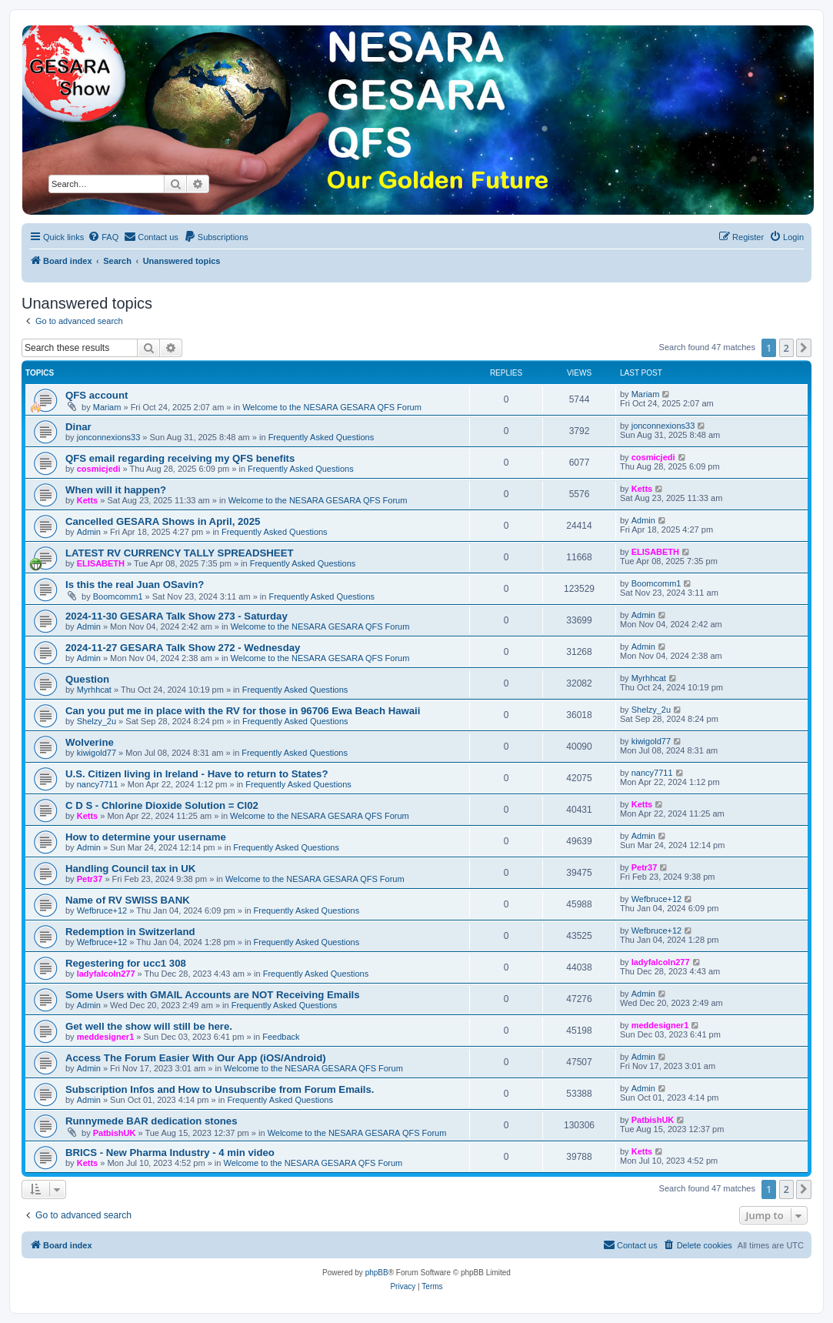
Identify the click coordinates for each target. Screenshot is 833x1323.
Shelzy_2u (96, 721)
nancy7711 (97, 784)
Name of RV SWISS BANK (127, 900)
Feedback (280, 1036)
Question (87, 679)
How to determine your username (145, 837)
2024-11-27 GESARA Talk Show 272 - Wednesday (182, 647)
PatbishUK (114, 1133)
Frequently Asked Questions (321, 437)
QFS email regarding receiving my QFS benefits (180, 458)
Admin (89, 531)
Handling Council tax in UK (130, 868)
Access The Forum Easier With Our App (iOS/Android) (195, 1058)
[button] (803, 348)
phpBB (376, 1272)
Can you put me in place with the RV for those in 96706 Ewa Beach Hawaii (242, 711)
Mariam (107, 407)
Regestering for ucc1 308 (125, 963)
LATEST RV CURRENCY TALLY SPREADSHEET (179, 553)
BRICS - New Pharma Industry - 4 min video (170, 1152)
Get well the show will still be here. (148, 1026)
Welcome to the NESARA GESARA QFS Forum (331, 407)
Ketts (87, 500)
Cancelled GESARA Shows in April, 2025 (162, 521)
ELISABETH (101, 563)
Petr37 (90, 879)
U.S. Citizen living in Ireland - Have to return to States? (196, 774)
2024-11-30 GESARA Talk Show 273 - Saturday (176, 616)
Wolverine (89, 742)
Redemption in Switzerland (130, 931)
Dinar (78, 427)
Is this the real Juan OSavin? (134, 584)
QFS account (96, 395)
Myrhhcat (94, 689)
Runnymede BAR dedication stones (151, 1121)
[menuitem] (103, 237)
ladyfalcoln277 (106, 973)
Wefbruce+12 (102, 910)
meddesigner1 (106, 1036)
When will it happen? (115, 490)
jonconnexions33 (109, 437)
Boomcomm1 (118, 596)
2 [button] (786, 348)
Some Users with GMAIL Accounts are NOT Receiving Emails (212, 995)
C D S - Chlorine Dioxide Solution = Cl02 (161, 805)
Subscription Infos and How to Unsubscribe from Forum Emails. (220, 1089)
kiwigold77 (96, 752)
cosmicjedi (99, 468)
